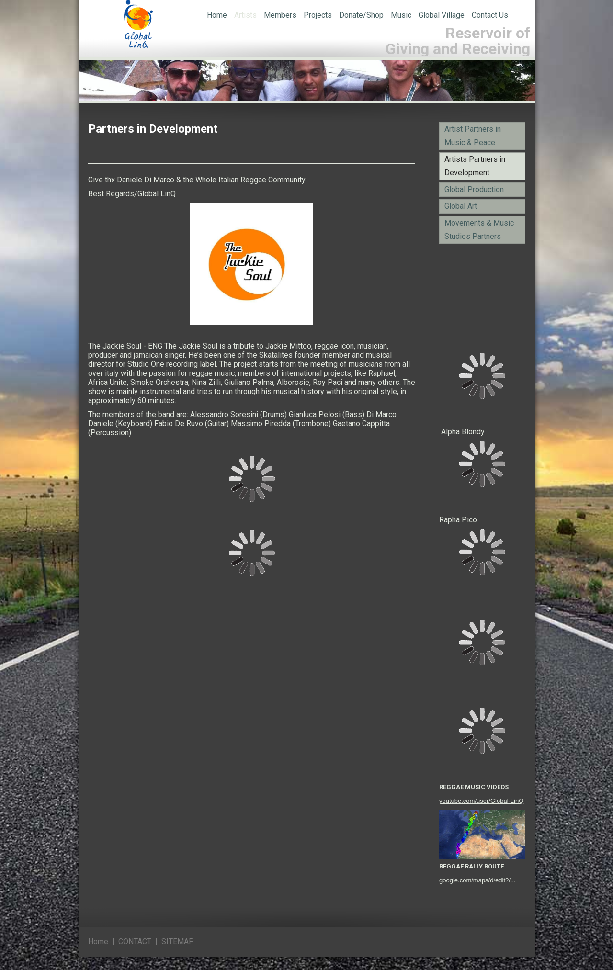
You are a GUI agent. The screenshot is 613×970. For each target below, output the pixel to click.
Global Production (474, 189)
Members (280, 15)
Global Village (442, 15)
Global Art (460, 206)
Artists (245, 15)
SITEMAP (177, 941)
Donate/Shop (361, 15)
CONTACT (136, 941)
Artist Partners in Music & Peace (472, 135)
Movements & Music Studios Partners (479, 229)
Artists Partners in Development (474, 166)
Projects (318, 15)
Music (401, 15)
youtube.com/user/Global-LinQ (481, 800)
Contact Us (490, 15)
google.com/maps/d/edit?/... (477, 880)
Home (217, 15)
